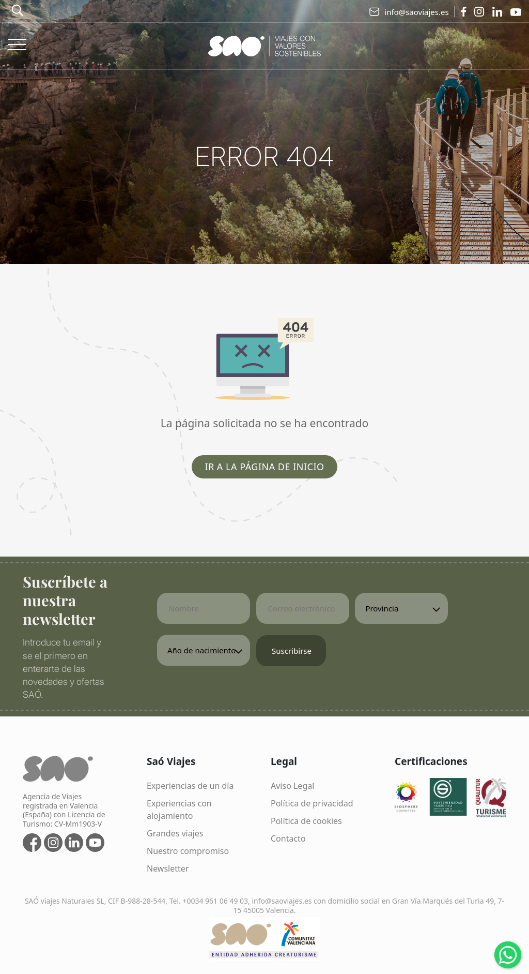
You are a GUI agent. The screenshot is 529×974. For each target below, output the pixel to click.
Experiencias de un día (190, 785)
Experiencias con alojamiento (179, 809)
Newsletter (168, 868)
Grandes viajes (175, 833)
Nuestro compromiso (188, 851)
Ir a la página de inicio (264, 466)
